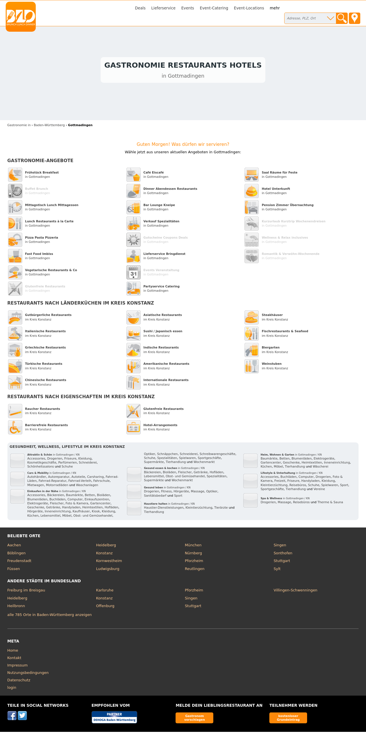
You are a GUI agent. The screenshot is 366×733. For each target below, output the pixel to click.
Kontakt (14, 659)
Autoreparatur (58, 478)
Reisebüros (297, 486)
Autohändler (36, 478)
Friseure (70, 460)
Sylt (277, 570)
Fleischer (57, 504)
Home (12, 651)
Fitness (166, 493)
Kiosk (96, 513)
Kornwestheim (109, 562)
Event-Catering (214, 8)
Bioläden (103, 496)
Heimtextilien (92, 509)
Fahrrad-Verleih (79, 482)
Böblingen (16, 554)
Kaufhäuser (81, 513)
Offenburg (105, 607)
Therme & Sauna (330, 504)
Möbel (66, 517)
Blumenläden (37, 500)
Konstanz (104, 554)
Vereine (319, 490)
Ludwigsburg (107, 570)
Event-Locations (249, 8)
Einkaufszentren (97, 500)
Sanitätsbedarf (155, 497)
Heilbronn (16, 607)
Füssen (13, 570)
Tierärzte (221, 509)
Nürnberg (193, 554)
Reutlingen (195, 570)
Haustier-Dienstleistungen (164, 509)
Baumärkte (74, 496)
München (193, 546)
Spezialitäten (167, 459)
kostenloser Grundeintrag (288, 718)
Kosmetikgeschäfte (41, 464)
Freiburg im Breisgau (26, 591)
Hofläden (111, 509)
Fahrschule (101, 482)
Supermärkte (154, 463)
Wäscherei (320, 468)
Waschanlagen (87, 486)
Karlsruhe (105, 591)
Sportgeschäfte (209, 459)
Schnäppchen (167, 455)
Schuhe (67, 468)
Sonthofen (283, 554)
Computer (75, 500)
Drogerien (54, 460)
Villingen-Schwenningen (295, 591)
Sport (178, 497)
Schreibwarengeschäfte (217, 455)
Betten (90, 496)
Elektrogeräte (37, 504)
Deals (140, 8)
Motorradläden (57, 486)
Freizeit (279, 482)
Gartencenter (100, 504)
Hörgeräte (35, 513)
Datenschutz (18, 681)
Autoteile (78, 478)
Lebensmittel (50, 517)
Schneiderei (88, 464)
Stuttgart (282, 562)
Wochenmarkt (204, 463)
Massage (197, 493)
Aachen (14, 546)
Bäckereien (55, 496)
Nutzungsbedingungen (28, 674)
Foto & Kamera (76, 504)
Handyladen (71, 509)
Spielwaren (187, 459)
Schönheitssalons (40, 468)
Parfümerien (67, 464)
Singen (280, 546)
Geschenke (35, 509)
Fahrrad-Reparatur (52, 482)
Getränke (53, 509)
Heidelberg (106, 546)
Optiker (149, 455)
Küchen (33, 517)
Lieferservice (163, 8)
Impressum (17, 666)
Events (187, 8)
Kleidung (85, 460)
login (11, 688)
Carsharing (95, 478)
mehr (275, 8)
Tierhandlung (176, 463)
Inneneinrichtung (58, 513)
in (19, 126)
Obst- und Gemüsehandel (92, 517)
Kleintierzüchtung (199, 509)
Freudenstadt (19, 562)
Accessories (36, 460)
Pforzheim (194, 562)
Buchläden (57, 500)
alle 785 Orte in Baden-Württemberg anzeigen (49, 616)
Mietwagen (35, 486)
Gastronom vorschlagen (194, 718)
